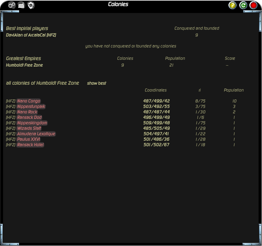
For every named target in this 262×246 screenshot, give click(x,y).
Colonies (118, 4)
